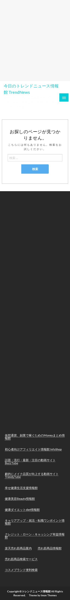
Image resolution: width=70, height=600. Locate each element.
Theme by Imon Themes (43, 595)
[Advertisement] (35, 39)
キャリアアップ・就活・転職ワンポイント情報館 (35, 522)
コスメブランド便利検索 (21, 569)
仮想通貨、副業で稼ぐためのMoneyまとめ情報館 (35, 436)
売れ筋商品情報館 (50, 548)
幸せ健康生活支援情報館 (21, 488)
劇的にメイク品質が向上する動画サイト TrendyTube (32, 475)
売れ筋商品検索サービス (21, 559)
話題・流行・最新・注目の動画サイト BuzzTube (30, 461)
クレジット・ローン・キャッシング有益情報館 (35, 535)
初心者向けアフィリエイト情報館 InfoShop (33, 449)
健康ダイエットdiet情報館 (22, 509)
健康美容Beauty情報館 (20, 498)
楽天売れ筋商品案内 (18, 548)
